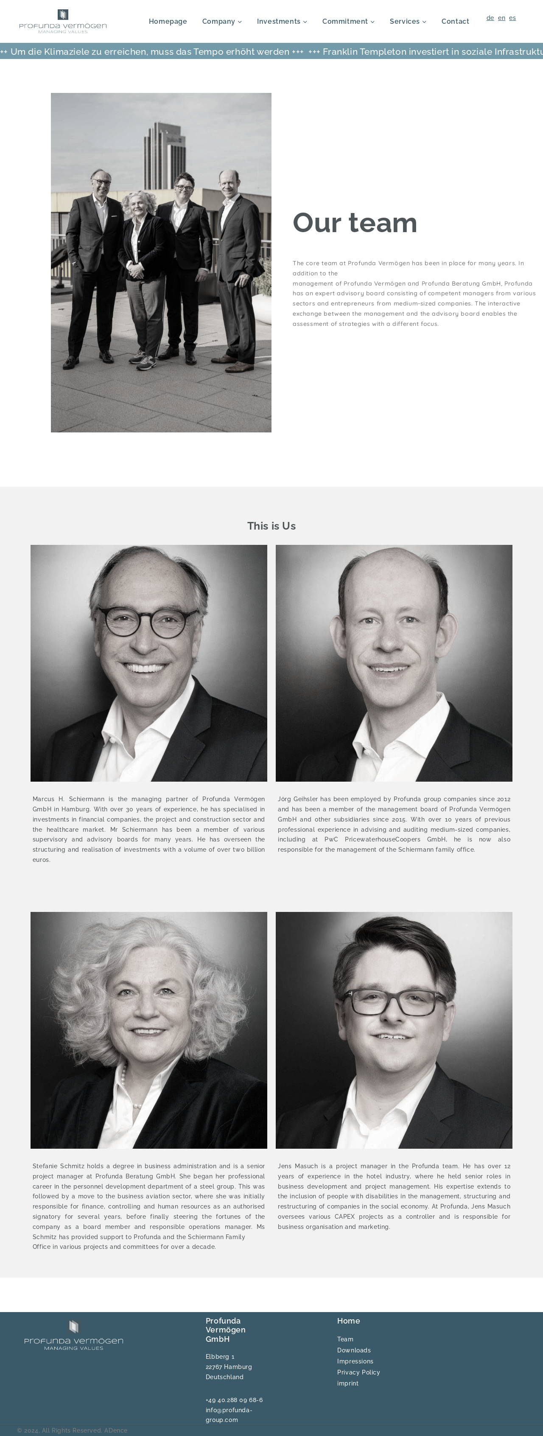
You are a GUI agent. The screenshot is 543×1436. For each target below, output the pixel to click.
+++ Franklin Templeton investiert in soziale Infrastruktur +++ (314, 51)
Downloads (354, 1350)
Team (345, 1339)
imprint (347, 1383)
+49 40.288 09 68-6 (234, 1400)
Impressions (355, 1361)
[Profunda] (63, 21)
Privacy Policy (358, 1372)
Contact (455, 21)
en (501, 17)
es (512, 17)
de (490, 17)
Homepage (168, 21)
